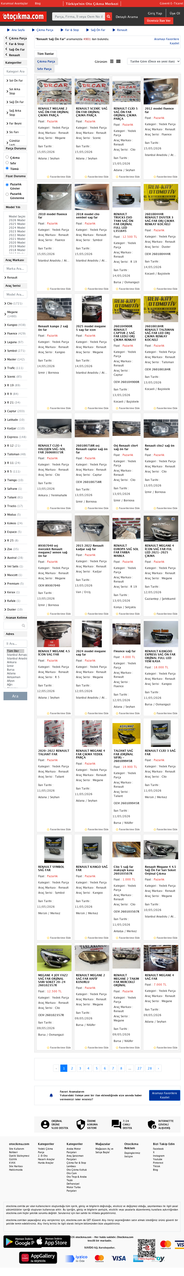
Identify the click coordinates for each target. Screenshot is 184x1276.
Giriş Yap (155, 13)
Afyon (15, 681)
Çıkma (15, 157)
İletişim (128, 1156)
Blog (38, 3)
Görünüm (101, 61)
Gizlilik (13, 1159)
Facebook (158, 1148)
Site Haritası (16, 1166)
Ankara (15, 662)
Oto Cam (72, 1173)
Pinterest (158, 1162)
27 (139, 1068)
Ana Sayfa (16, 30)
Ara (15, 696)
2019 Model (15, 246)
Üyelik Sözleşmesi (19, 1155)
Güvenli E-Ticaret (171, 3)
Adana (15, 673)
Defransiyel (73, 1183)
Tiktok (156, 1166)
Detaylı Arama (127, 17)
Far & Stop (70, 30)
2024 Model (15, 228)
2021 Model (15, 239)
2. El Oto (43, 1155)
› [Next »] (158, 1068)
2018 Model (15, 250)
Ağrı (15, 684)
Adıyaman (15, 677)
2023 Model (15, 231)
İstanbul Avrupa (15, 655)
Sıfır (13, 163)
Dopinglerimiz (132, 1153)
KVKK (12, 1162)
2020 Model (15, 243)
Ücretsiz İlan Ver (158, 20)
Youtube (157, 1159)
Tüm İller (15, 651)
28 (150, 1068)
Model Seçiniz (15, 216)
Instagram (158, 1155)
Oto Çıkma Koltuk (77, 1169)
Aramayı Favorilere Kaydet (164, 1095)
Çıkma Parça (42, 30)
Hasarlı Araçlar (46, 1159)
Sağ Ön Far (95, 30)
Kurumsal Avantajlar (14, 3)
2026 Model (15, 220)
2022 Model (15, 235)
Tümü (14, 169)
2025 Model (15, 224)
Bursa (15, 670)
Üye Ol (175, 13)
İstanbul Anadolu (15, 658)
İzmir (15, 666)
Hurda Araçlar (46, 1162)
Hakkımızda (16, 1169)
